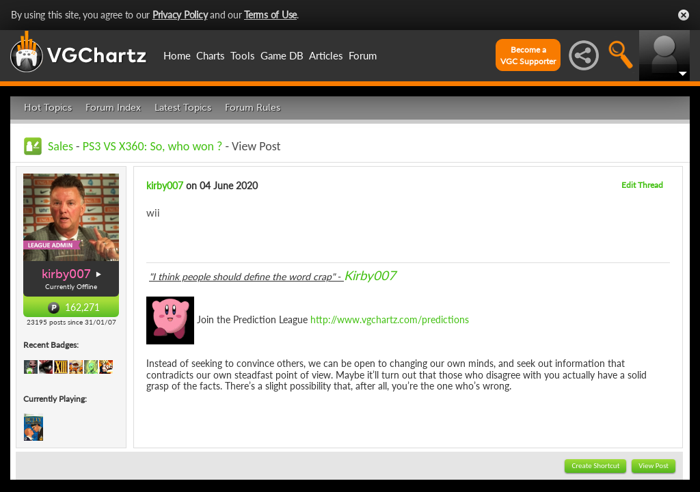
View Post (653, 465)
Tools (242, 55)
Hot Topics (48, 107)
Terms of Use (270, 14)
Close (683, 15)
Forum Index (113, 107)
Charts (210, 55)
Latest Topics (182, 107)
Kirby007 (370, 275)
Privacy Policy (180, 14)
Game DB (282, 55)
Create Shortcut (595, 465)
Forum (363, 55)
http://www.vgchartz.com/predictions (389, 319)
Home (177, 55)
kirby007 (66, 274)
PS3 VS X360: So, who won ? (153, 146)
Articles (326, 55)
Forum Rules (252, 107)
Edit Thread (642, 185)
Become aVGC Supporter (528, 55)
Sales (60, 146)
